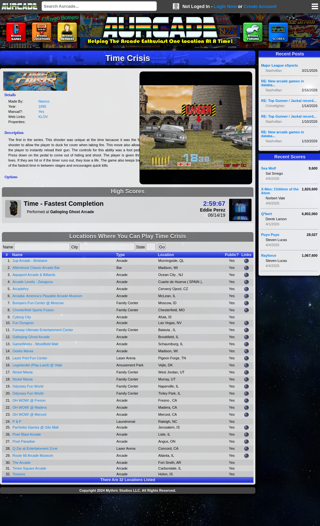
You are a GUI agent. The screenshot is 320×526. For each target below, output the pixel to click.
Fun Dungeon (23, 323)
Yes (41, 111)
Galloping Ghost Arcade (31, 337)
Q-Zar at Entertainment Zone (35, 448)
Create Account (260, 6)
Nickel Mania (22, 372)
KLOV (43, 117)
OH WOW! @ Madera (29, 407)
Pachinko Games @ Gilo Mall (35, 427)
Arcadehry (20, 289)
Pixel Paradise (23, 441)
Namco (44, 101)
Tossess (18, 474)
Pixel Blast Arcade (26, 434)
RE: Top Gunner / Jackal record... (288, 101)
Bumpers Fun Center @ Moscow (38, 303)
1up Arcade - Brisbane (29, 261)
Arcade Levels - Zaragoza (32, 282)
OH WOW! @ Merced (29, 414)
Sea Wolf (268, 168)
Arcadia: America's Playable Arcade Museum (47, 296)
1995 (42, 106)
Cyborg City (21, 317)
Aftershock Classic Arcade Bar (36, 268)
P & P (16, 421)
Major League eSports (279, 65)
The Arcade (21, 462)
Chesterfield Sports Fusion (33, 310)
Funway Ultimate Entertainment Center (42, 330)
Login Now (225, 6)
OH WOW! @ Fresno (28, 400)
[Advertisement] (127, 510)
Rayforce (268, 255)
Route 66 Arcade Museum (32, 455)
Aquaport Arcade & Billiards (33, 275)
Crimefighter (275, 106)
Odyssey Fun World (27, 386)
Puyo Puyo (270, 235)
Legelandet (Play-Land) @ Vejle (37, 365)
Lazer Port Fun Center (29, 358)
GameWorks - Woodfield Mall (35, 344)
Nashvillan (274, 70)
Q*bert (266, 214)
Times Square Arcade (29, 468)
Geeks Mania (22, 351)
